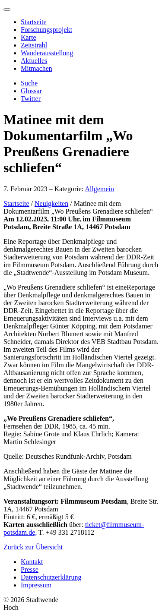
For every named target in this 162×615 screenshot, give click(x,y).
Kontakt (32, 561)
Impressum (36, 585)
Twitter (31, 98)
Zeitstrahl (34, 45)
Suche (29, 83)
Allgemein (99, 188)
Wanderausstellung (47, 53)
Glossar (31, 91)
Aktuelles (34, 60)
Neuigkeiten (51, 203)
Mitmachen (36, 68)
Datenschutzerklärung (51, 577)
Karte (28, 37)
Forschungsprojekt (46, 29)
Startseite (34, 21)
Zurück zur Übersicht (33, 547)
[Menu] (6, 9)
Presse (29, 569)
